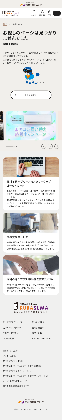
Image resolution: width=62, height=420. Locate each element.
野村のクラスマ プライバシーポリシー (18, 371)
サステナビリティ (10, 333)
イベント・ (42, 338)
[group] (31, 126)
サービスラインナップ (13, 322)
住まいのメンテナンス (13, 327)
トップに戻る (31, 94)
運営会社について (10, 351)
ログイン (34, 15)
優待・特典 (37, 333)
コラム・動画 (8, 338)
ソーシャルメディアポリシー (15, 381)
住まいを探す (38, 322)
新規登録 (42, 15)
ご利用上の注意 (9, 356)
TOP (5, 24)
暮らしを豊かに (39, 327)
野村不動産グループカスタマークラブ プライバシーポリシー (27, 376)
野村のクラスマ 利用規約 (13, 361)
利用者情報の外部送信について (16, 386)
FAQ (49, 15)
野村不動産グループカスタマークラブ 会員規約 (22, 366)
